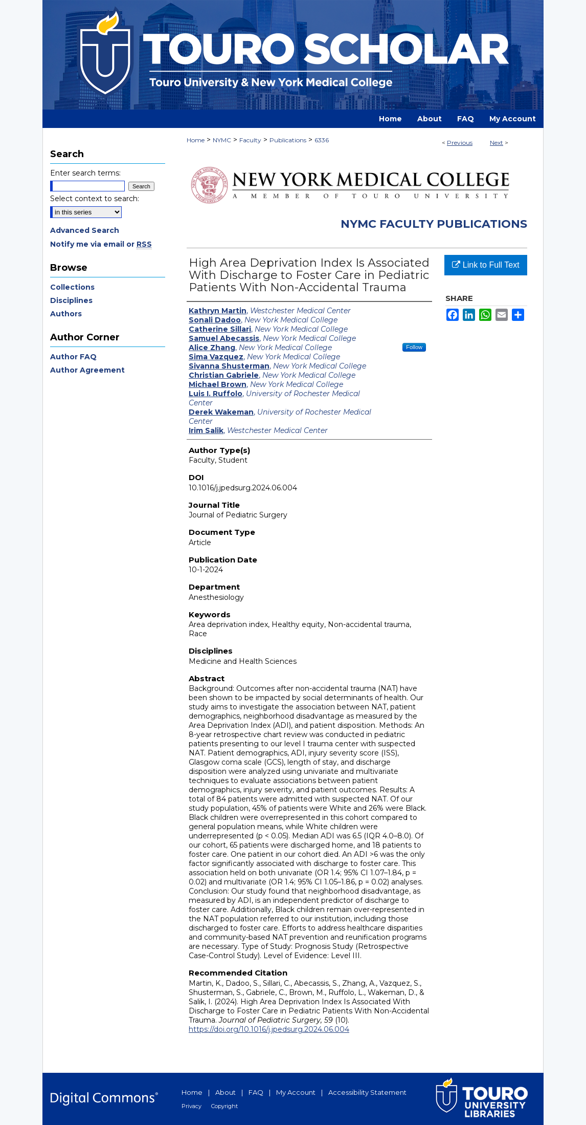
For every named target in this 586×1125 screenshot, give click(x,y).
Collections (72, 287)
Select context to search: (94, 198)
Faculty (250, 140)
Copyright (224, 1106)
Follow (414, 347)
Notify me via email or (101, 244)
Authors (66, 313)
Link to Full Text (485, 265)
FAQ (256, 1092)
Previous (459, 142)
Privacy (191, 1106)
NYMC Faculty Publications (434, 224)
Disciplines (71, 300)
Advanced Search (84, 230)
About (225, 1092)
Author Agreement (87, 370)
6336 (321, 140)
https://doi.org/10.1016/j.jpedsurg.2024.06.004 (269, 1029)
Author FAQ (73, 356)
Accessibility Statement (367, 1092)
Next (496, 142)
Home (196, 140)
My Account (295, 1092)
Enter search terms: (85, 173)
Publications (287, 140)
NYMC (222, 140)
